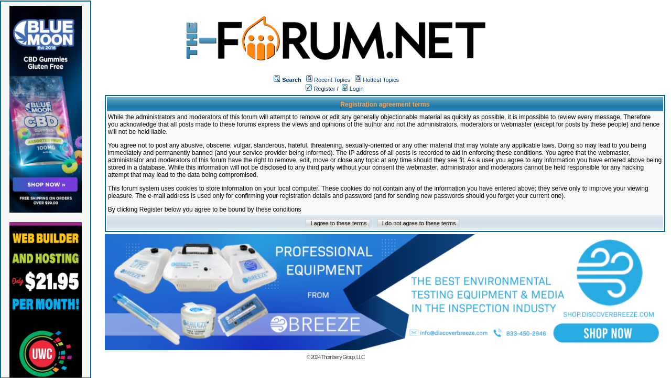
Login (353, 89)
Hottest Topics (381, 80)
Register (320, 89)
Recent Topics (332, 80)
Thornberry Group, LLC (342, 357)
